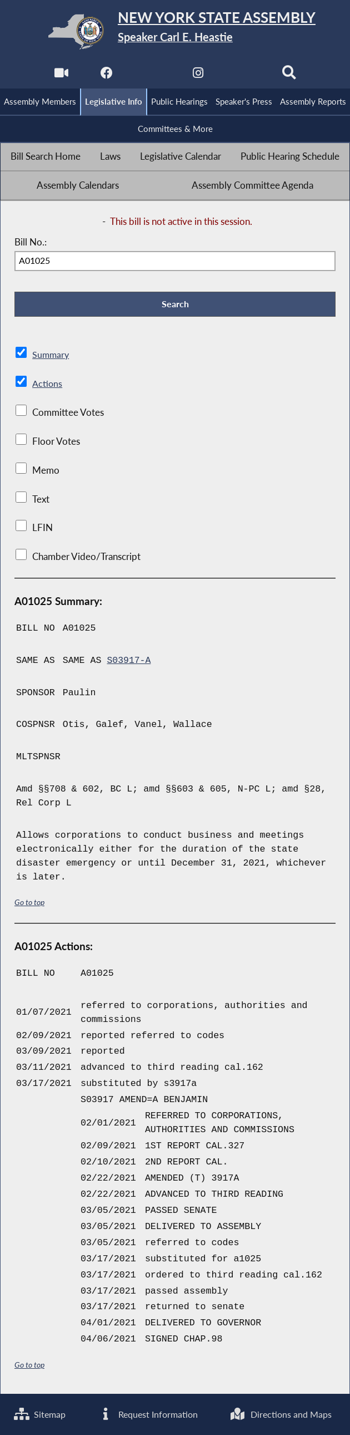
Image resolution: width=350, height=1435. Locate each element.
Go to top (29, 903)
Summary (51, 356)
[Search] (289, 76)
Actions (47, 384)
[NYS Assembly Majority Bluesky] (243, 76)
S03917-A (129, 661)
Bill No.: (30, 242)
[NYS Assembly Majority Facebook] (106, 76)
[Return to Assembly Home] (175, 31)
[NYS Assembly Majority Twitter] (151, 76)
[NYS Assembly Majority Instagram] (198, 76)
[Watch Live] (60, 76)
